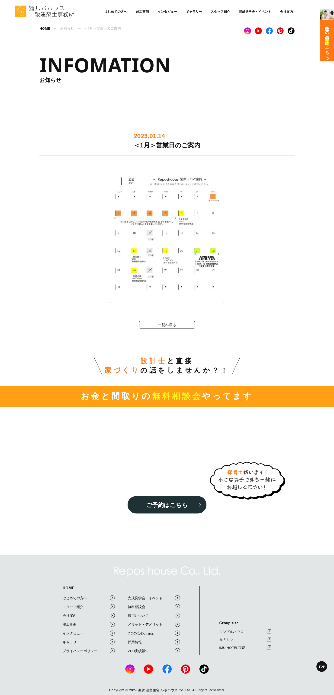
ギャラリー (194, 11)
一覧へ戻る (167, 325)
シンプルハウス (245, 631)
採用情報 (154, 641)
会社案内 (286, 11)
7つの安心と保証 (154, 633)
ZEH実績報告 (154, 650)
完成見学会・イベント (255, 11)
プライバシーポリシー (89, 650)
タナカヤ (245, 639)
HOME (68, 588)
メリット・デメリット (154, 624)
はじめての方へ (115, 11)
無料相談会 (154, 606)
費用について (154, 615)
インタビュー (167, 11)
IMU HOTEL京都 (245, 647)
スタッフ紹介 (220, 11)
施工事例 (142, 11)
